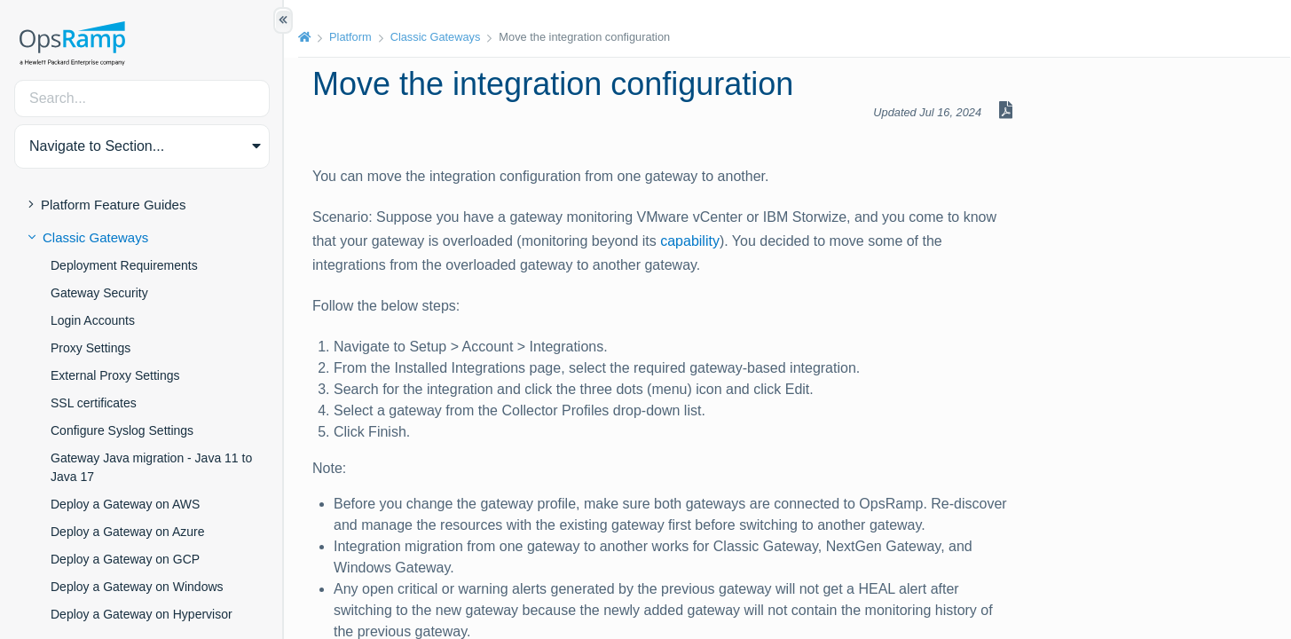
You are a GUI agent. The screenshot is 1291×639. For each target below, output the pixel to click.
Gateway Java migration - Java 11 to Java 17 (151, 467)
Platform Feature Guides (113, 204)
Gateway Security (99, 293)
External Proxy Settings (115, 375)
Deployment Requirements (124, 265)
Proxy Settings (90, 348)
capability (690, 240)
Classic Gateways (95, 237)
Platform (350, 36)
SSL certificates (94, 403)
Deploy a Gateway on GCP (125, 559)
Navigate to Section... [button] (96, 146)
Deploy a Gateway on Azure (128, 532)
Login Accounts (93, 320)
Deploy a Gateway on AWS (125, 504)
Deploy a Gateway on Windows (137, 587)
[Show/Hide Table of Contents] (283, 20)
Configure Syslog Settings (122, 430)
